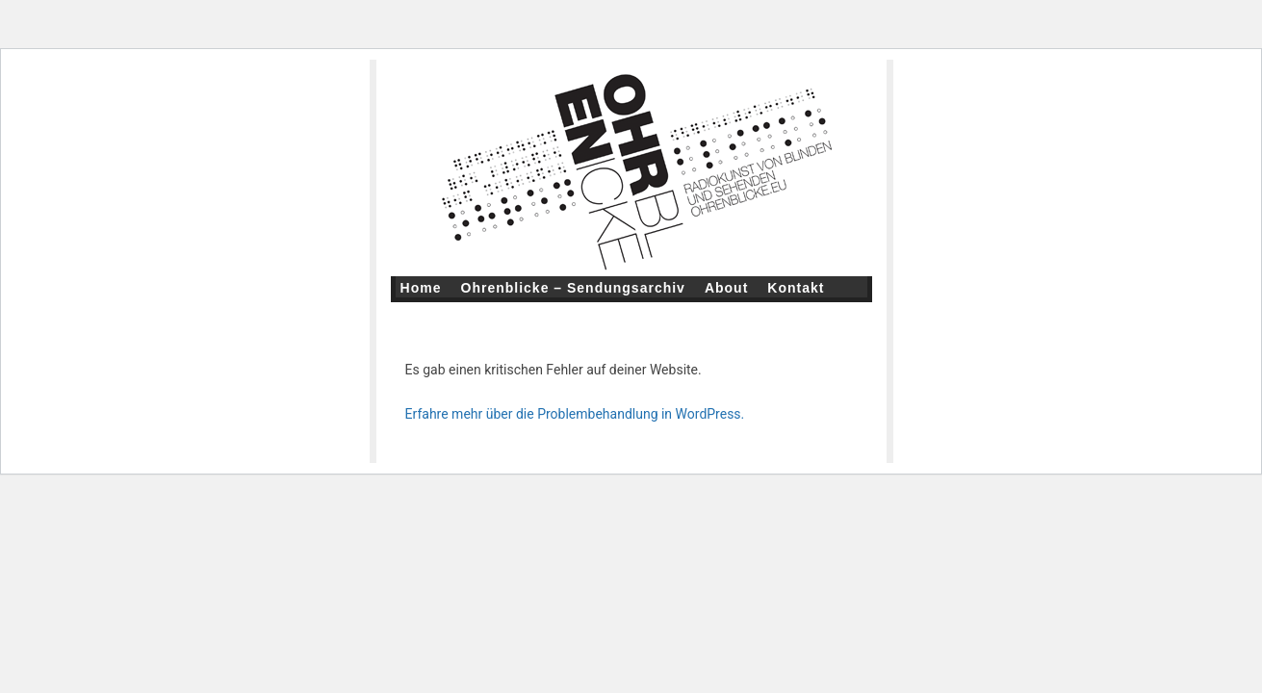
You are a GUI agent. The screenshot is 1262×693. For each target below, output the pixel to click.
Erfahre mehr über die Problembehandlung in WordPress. (575, 414)
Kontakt (795, 287)
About (726, 287)
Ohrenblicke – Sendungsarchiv (573, 287)
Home (421, 287)
